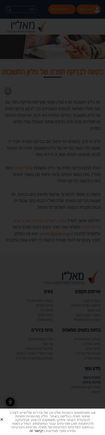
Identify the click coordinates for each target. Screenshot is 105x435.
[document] (52, 217)
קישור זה (36, 431)
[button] (7, 415)
